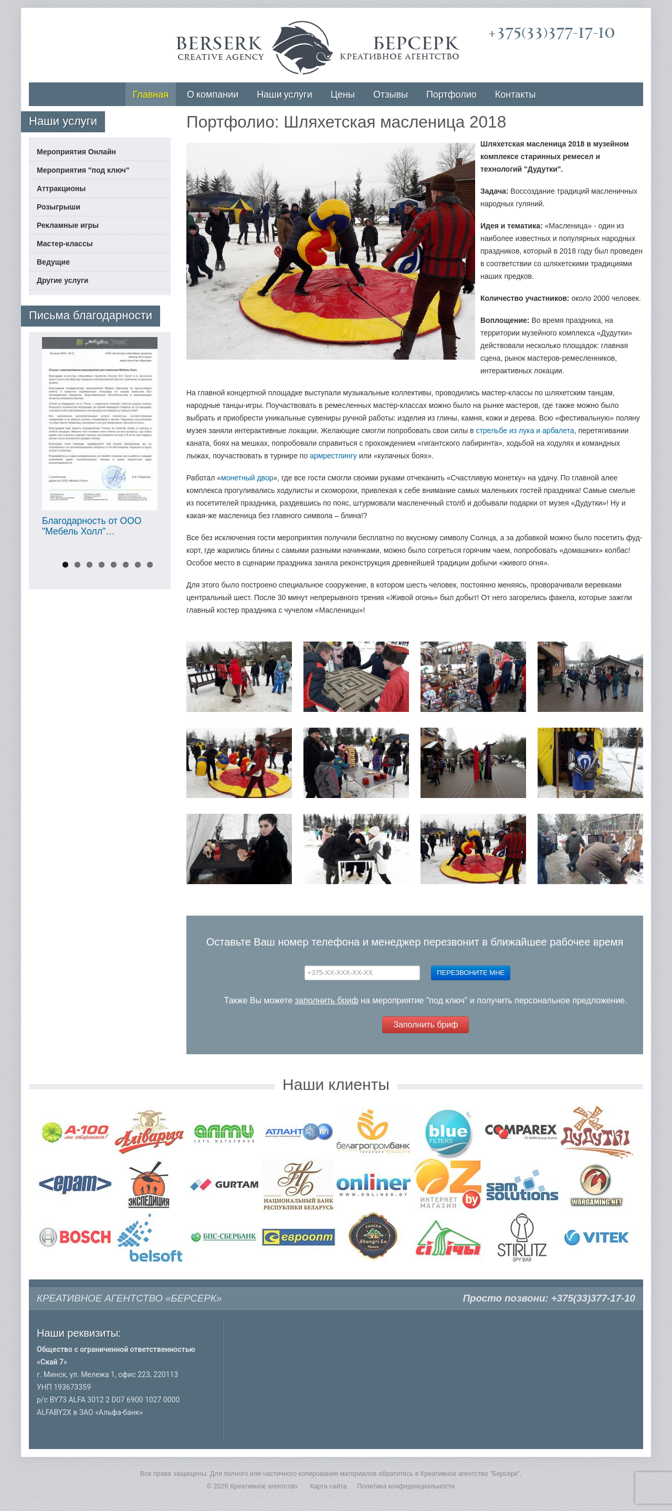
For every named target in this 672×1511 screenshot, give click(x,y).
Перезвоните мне (471, 973)
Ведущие (53, 262)
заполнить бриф (327, 1000)
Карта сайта (328, 1486)
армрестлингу (333, 456)
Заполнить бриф (425, 1024)
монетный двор (247, 478)
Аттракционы (61, 188)
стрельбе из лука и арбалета (525, 430)
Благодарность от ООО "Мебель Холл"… (91, 526)
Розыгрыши (58, 207)
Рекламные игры (68, 225)
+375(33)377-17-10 (551, 32)
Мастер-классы (65, 243)
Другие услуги (62, 280)
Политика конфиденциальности (406, 1486)
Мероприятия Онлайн (76, 152)
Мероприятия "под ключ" (83, 170)
